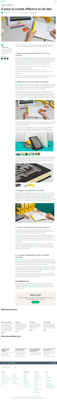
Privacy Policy (25, 396)
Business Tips (10, 5)
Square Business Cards (5, 377)
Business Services (38, 384)
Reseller (36, 386)
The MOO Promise (38, 389)
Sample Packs (26, 385)
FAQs (47, 379)
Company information (37, 396)
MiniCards (3, 383)
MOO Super (26, 379)
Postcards (14, 374)
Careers (36, 381)
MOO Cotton (26, 380)
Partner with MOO (38, 392)
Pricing (47, 376)
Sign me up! (35, 302)
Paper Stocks (26, 374)
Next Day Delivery (49, 377)
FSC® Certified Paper (27, 386)
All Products (3, 374)
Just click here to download (33, 286)
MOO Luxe (25, 377)
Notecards (14, 376)
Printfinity (36, 387)
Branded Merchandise (16, 383)
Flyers (2, 385)
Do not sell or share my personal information (50, 386)
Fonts (29, 396)
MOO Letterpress (27, 383)
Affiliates (47, 382)
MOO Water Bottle (4, 382)
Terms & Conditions (19, 396)
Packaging (36, 390)
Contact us (47, 374)
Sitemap (32, 396)
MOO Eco (25, 376)
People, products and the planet (39, 378)
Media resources (37, 376)
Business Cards (4, 376)
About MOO (37, 374)
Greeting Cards (15, 377)
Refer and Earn (48, 383)
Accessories (14, 382)
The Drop (3, 5)
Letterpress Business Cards (6, 379)
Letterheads (14, 380)
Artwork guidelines (49, 380)
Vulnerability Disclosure (50, 387)
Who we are (37, 380)
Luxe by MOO (3, 380)
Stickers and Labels (15, 379)
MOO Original (26, 382)
